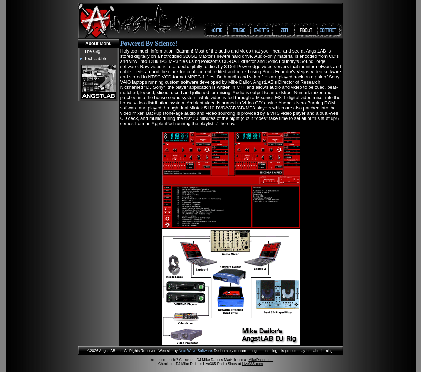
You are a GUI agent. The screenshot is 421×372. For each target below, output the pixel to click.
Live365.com (252, 364)
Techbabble (96, 58)
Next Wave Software (195, 351)
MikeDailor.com (260, 359)
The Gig (92, 51)
